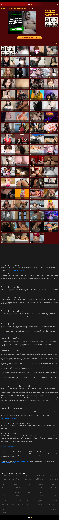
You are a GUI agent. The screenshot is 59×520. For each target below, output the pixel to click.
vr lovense (40, 504)
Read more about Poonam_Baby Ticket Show (9, 418)
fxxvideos (52, 496)
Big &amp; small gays (39, 479)
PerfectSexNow (29, 487)
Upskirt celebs (4, 508)
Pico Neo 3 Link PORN (54, 503)
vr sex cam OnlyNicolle (54, 509)
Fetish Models (53, 487)
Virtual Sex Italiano (41, 500)
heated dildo (40, 498)
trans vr (28, 495)
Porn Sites (52, 501)
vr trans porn (17, 479)
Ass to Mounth (4, 496)
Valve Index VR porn (54, 500)
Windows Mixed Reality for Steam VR (8, 504)
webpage (37, 478)
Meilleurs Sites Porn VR (6, 498)
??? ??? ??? (20, 503)
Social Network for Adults (6, 479)
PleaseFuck (17, 475)
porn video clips (43, 493)
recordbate (25, 461)
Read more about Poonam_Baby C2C (8, 282)
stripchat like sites (18, 476)
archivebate (17, 461)
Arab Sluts (16, 491)
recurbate (21, 461)
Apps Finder (20, 498)
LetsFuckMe (4, 488)
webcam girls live (18, 492)
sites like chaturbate (54, 491)
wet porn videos (42, 483)
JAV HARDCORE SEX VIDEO (6, 475)
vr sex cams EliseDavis (19, 496)
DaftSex (28, 492)
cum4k (3, 495)
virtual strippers (54, 488)
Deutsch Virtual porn (39, 480)
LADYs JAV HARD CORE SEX (42, 503)
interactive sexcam (54, 483)
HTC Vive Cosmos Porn (28, 479)
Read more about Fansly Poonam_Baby (8, 446)
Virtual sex (4, 500)
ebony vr (41, 496)
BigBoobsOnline (27, 478)
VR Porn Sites (4, 480)
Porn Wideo (26, 476)
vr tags (16, 478)
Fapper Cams (38, 476)
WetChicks (52, 504)
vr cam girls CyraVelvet (54, 479)
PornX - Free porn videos (30, 501)
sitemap (15, 484)
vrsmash (25, 475)
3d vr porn (28, 484)
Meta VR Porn (20, 504)
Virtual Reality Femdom (6, 493)
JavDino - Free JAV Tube (31, 493)
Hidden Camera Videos (31, 496)
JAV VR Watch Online (18, 495)
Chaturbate (3, 462)
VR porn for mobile (54, 493)
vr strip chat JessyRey (17, 487)
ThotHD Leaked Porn (54, 495)
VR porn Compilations (17, 488)
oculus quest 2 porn (5, 487)
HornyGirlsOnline (30, 491)
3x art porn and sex (18, 493)
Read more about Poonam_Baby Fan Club (9, 306)
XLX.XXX (3, 492)
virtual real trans (42, 487)
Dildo (8, 335)
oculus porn (28, 498)
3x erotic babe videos (54, 475)
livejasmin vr (16, 483)
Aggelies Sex (53, 484)
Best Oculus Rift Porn (43, 488)
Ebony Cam (4, 506)
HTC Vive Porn (4, 512)
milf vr (16, 480)
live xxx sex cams (54, 498)
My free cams (13, 462)
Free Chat (9, 381)
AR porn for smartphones (30, 488)
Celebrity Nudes (53, 506)
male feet (19, 500)
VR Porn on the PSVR (5, 491)
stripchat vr (40, 501)
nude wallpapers (5, 501)
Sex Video (52, 476)
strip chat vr (4, 483)
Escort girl (52, 508)
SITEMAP (41, 495)
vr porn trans (41, 484)
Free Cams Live (53, 492)
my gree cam (4, 476)
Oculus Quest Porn (29, 483)
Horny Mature (4, 503)
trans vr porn (52, 480)
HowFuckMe (26, 480)
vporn (3, 484)
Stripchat (7, 462)
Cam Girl (41, 491)
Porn (27, 504)
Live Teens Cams (43, 492)
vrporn (51, 478)
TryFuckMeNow (28, 500)
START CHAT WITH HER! (29, 38)
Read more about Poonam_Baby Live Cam (18, 270)
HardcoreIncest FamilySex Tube (41, 475)
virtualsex (27, 503)
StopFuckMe (4, 478)
